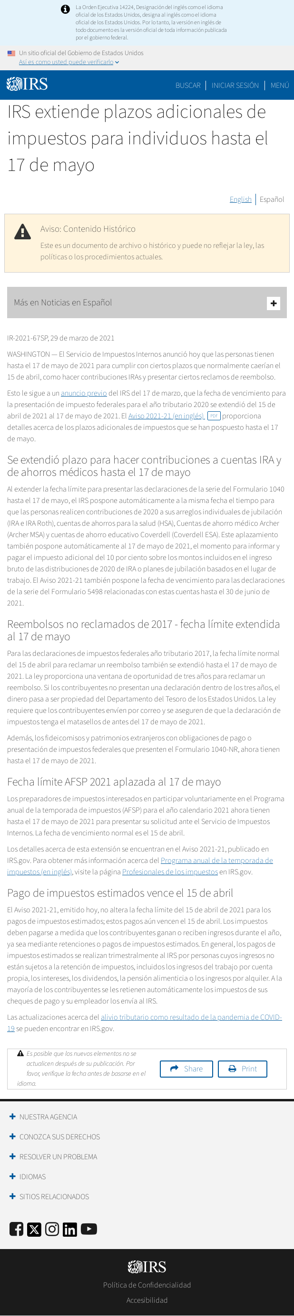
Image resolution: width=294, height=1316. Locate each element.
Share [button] (193, 1069)
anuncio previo (84, 393)
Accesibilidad (147, 1300)
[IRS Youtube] (89, 1229)
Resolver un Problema (58, 1157)
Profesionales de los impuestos (170, 872)
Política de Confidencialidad (147, 1285)
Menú (280, 85)
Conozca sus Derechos (60, 1137)
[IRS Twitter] (34, 1232)
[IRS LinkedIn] (70, 1232)
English (241, 199)
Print (249, 1069)
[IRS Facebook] (16, 1229)
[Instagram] (52, 1229)
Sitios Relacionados (54, 1197)
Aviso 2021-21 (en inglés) (174, 416)
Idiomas (33, 1177)
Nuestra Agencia (48, 1117)
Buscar (188, 85)
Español (272, 199)
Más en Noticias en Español (147, 303)
